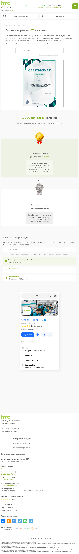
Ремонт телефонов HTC (22, 448)
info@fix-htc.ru (7, 479)
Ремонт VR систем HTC (22, 443)
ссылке (10, 433)
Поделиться (3, 521)
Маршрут (28, 334)
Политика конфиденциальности (39, 538)
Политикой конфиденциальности (48, 55)
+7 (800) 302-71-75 (53, 5)
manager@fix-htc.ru (9, 485)
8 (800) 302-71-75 (8, 474)
